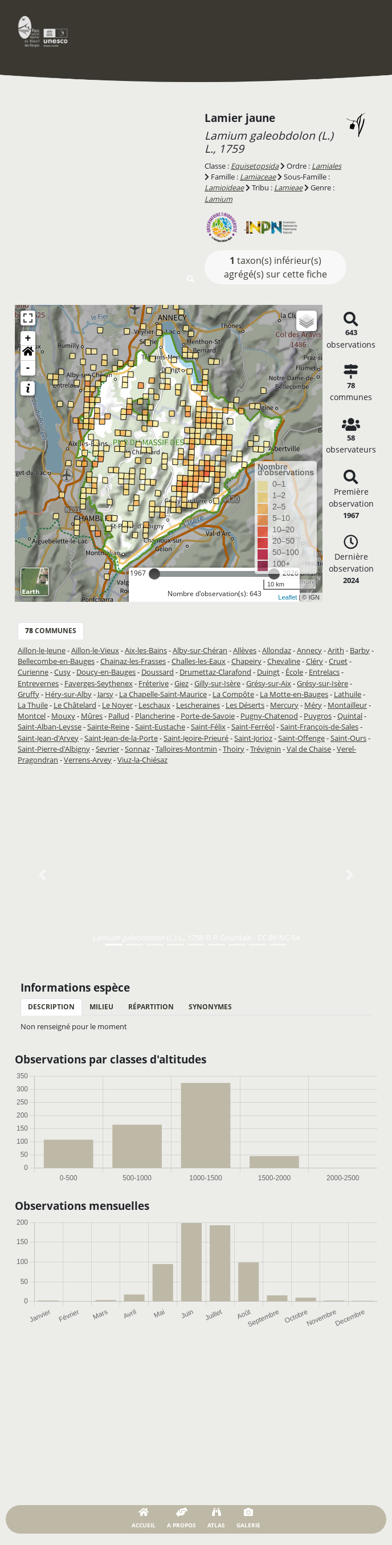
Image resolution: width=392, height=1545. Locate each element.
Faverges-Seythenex (98, 683)
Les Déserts (245, 705)
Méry (313, 705)
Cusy (62, 672)
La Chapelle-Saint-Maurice (163, 694)
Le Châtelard (75, 705)
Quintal (349, 716)
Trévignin (265, 749)
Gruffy (28, 694)
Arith (336, 650)
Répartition (151, 1007)
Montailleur (347, 705)
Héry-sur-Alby (68, 694)
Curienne (33, 672)
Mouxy (63, 716)
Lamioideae (224, 187)
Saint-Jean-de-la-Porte (121, 738)
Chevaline (283, 661)
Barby (360, 650)
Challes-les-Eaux (199, 661)
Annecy (309, 650)
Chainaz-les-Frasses (133, 661)
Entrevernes (38, 683)
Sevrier (107, 749)
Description (51, 1007)
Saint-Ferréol (253, 726)
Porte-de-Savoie (208, 716)
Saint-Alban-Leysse (49, 726)
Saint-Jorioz (253, 738)
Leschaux (154, 705)
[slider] (154, 574)
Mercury (284, 705)
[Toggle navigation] (360, 31)
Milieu (101, 1007)
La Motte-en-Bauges (294, 694)
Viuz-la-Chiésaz (142, 760)
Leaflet (287, 597)
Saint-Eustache (160, 726)
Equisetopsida (255, 166)
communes (50, 630)
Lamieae (288, 187)
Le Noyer (117, 705)
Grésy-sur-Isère (322, 683)
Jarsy (105, 694)
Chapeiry (246, 661)
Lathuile (347, 694)
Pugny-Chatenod (269, 716)
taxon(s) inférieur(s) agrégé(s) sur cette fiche (275, 267)
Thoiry (233, 749)
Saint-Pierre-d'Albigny (54, 749)
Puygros (318, 716)
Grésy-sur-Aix (268, 683)
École (294, 672)
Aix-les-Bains (146, 650)
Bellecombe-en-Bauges (56, 661)
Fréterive (153, 683)
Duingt (268, 672)
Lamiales (326, 166)
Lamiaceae (258, 177)
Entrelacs (324, 672)
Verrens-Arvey (88, 760)
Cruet (338, 661)
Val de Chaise (309, 749)
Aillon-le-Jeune (42, 650)
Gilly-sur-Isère (217, 683)
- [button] (28, 368)
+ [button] (28, 338)
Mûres (92, 716)
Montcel (32, 716)
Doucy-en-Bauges (106, 672)
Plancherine (155, 716)
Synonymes (210, 1007)
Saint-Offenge (301, 738)
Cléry (314, 661)
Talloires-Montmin (186, 749)
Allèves (244, 650)
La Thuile (33, 705)
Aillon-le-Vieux (95, 650)
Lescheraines (198, 705)
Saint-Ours (348, 738)
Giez (181, 683)
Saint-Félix (208, 726)
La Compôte (233, 694)
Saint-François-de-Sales (319, 726)
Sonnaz (137, 749)
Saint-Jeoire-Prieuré (196, 738)
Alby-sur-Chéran (200, 650)
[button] (28, 353)
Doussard (157, 672)
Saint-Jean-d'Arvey (48, 738)
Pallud (118, 716)
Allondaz (276, 650)
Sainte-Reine (108, 726)
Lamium (218, 199)
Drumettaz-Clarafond (215, 672)
